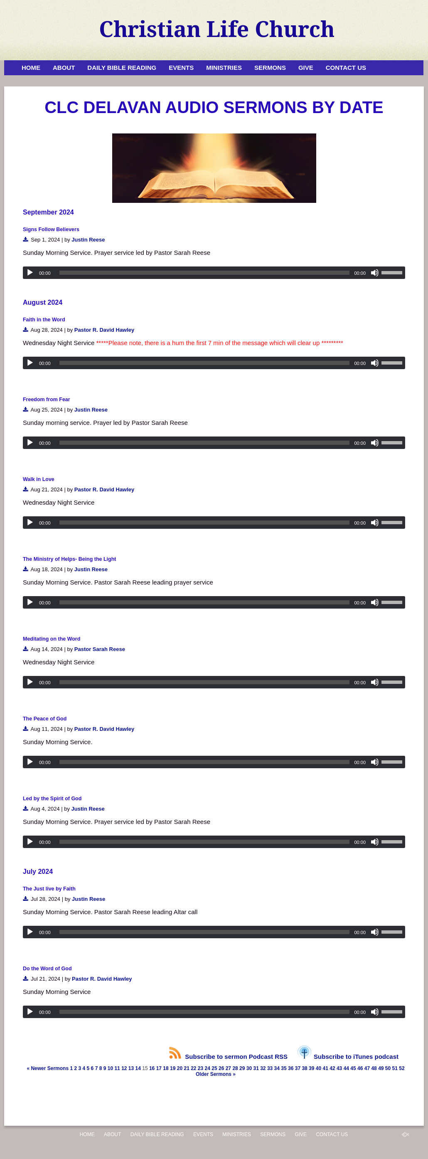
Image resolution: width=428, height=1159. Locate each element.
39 (311, 1068)
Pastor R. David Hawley (104, 330)
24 (207, 1068)
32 (263, 1068)
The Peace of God (44, 719)
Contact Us (346, 67)
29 (242, 1068)
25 (214, 1068)
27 (228, 1068)
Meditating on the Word (51, 639)
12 (124, 1068)
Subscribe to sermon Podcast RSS (228, 1056)
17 (159, 1068)
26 (221, 1068)
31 (255, 1068)
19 (172, 1068)
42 (332, 1068)
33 (270, 1068)
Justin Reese (88, 240)
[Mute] (375, 273)
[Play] (30, 273)
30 (249, 1068)
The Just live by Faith (49, 889)
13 (131, 1068)
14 (138, 1068)
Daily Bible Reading (121, 67)
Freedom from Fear (46, 399)
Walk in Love (38, 479)
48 (373, 1068)
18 (165, 1068)
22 (193, 1068)
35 (283, 1068)
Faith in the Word (44, 320)
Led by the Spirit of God (52, 798)
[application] (214, 272)
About (64, 67)
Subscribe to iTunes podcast (348, 1056)
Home (31, 67)
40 (318, 1068)
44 (346, 1068)
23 (200, 1068)
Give (305, 67)
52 (401, 1068)
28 (235, 1068)
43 (339, 1068)
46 (360, 1068)
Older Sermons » (216, 1074)
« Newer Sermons (48, 1068)
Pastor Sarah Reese (99, 649)
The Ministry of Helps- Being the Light (69, 559)
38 (304, 1068)
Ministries (224, 67)
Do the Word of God (47, 969)
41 (325, 1068)
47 (367, 1068)
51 (395, 1068)
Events (181, 67)
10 (110, 1068)
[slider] (204, 273)
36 (290, 1068)
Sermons (270, 67)
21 (186, 1068)
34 (277, 1068)
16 (152, 1068)
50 (388, 1068)
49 (381, 1068)
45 (353, 1068)
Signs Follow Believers (51, 229)
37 (297, 1068)
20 (179, 1068)
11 (117, 1068)
